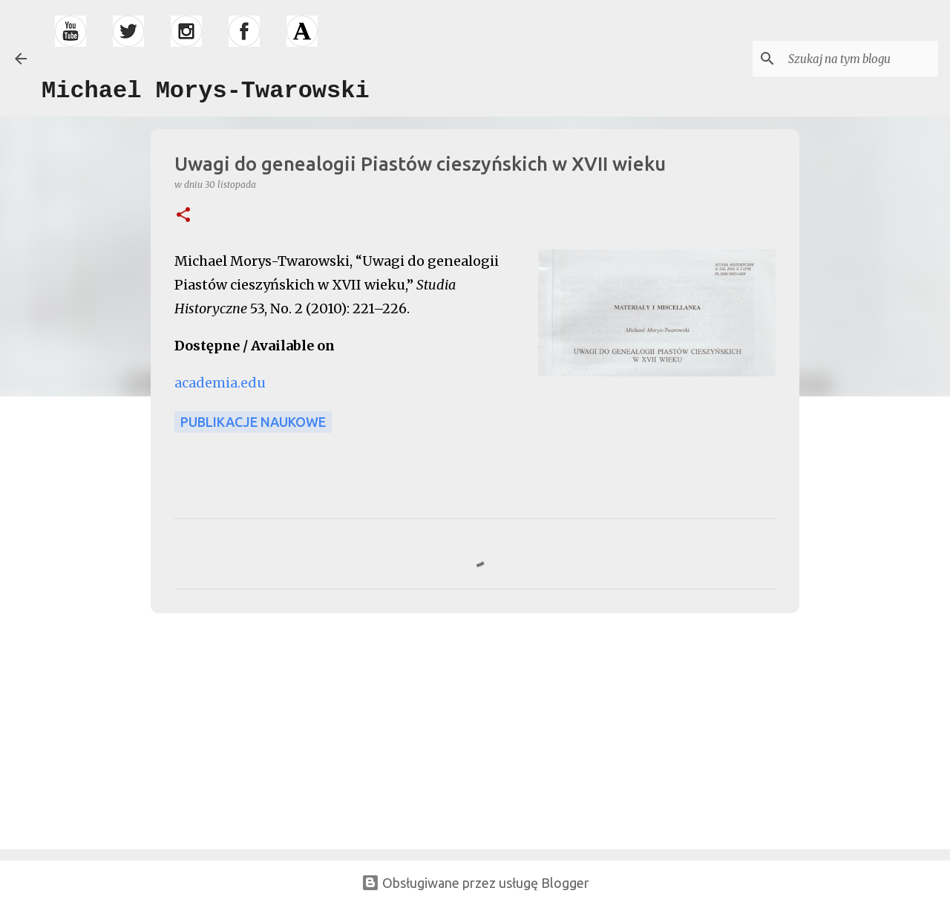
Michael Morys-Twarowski (206, 91)
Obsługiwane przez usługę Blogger (475, 882)
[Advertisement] (256, 728)
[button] (183, 216)
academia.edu (220, 382)
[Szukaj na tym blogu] (860, 58)
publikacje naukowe (253, 421)
